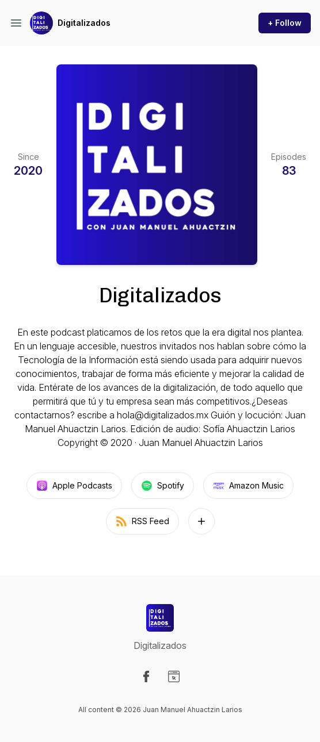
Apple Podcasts (74, 485)
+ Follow (285, 23)
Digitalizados (84, 23)
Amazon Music (248, 485)
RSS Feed (142, 521)
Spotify (162, 485)
